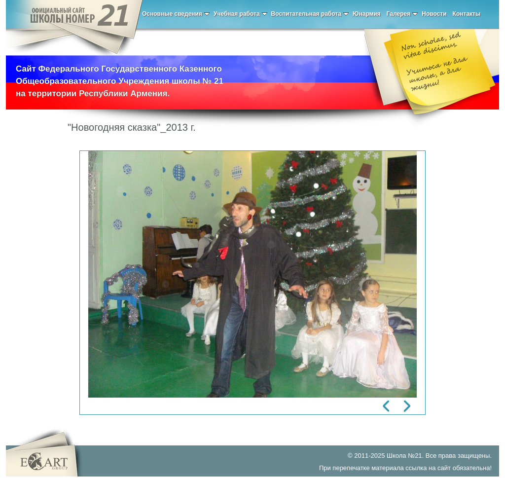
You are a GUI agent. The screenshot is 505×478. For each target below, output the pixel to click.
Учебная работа (240, 13)
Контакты (467, 13)
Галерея (402, 13)
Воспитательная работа (310, 13)
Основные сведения (176, 13)
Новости (434, 13)
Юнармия (367, 13)
